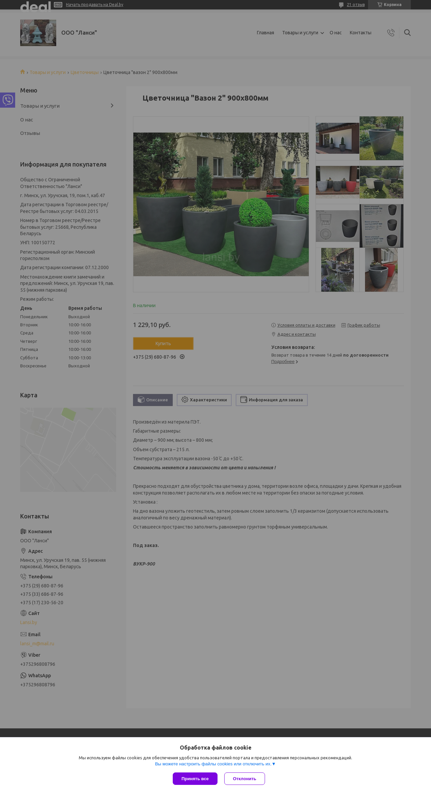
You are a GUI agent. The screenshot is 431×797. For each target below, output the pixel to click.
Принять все (195, 778)
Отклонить (244, 778)
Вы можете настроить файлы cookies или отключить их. (213, 763)
